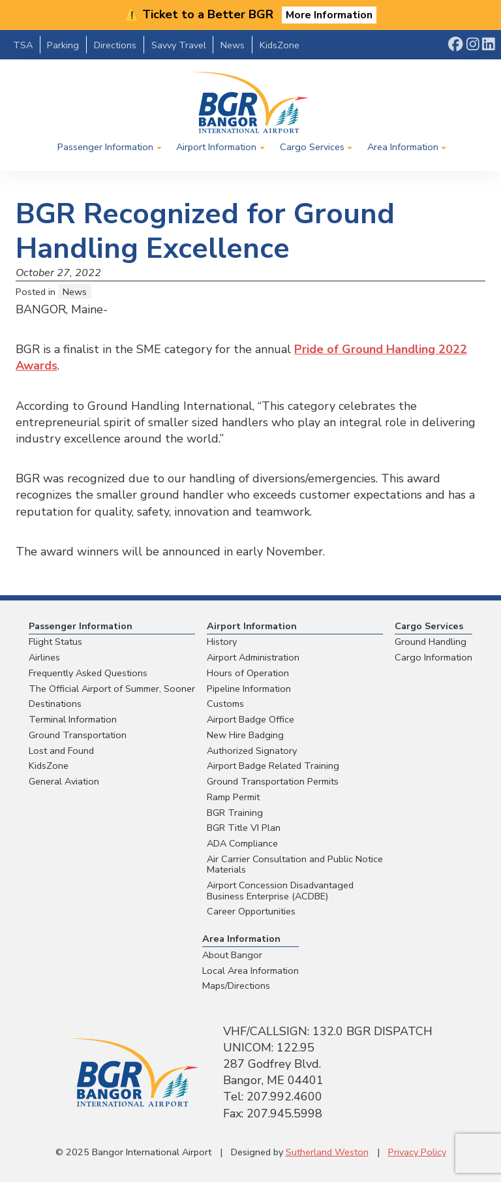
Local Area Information (250, 970)
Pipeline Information (249, 688)
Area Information (402, 146)
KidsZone (279, 45)
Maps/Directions (236, 985)
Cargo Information (433, 657)
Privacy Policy (417, 1152)
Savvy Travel (178, 45)
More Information (329, 15)
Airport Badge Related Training (273, 765)
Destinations (55, 703)
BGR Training (235, 812)
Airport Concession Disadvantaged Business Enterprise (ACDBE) (280, 891)
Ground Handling (430, 641)
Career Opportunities (251, 911)
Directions (115, 45)
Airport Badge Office (250, 719)
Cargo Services (312, 146)
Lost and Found (61, 750)
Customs (225, 703)
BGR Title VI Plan (244, 827)
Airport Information (216, 146)
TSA (23, 45)
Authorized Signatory (252, 750)
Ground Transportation (78, 734)
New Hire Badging (245, 734)
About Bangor (232, 954)
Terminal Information (73, 719)
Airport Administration (253, 657)
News (232, 45)
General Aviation (64, 781)
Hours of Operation (248, 672)
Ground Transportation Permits (273, 781)
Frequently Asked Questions (88, 672)
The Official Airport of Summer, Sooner (112, 688)
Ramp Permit (233, 796)
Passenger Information (105, 146)
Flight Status (55, 641)
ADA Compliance (242, 843)
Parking (63, 45)
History (222, 641)
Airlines (44, 657)
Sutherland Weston (327, 1152)
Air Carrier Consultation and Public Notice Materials (295, 864)
